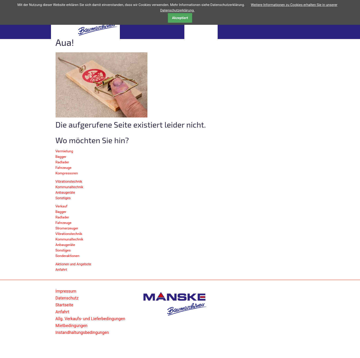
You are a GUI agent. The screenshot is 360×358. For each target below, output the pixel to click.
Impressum (66, 291)
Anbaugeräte (65, 192)
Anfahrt (61, 270)
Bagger (61, 157)
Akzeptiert (180, 18)
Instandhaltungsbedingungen (82, 332)
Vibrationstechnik (69, 181)
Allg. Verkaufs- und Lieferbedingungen (90, 318)
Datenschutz (67, 298)
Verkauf (62, 206)
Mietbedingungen (71, 325)
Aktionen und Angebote (73, 264)
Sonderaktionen (67, 256)
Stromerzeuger (67, 228)
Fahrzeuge (63, 168)
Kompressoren (67, 173)
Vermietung (64, 151)
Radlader (62, 162)
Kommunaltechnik (69, 187)
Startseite (64, 304)
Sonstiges (63, 198)
